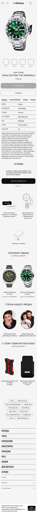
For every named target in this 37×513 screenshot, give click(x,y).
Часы (4, 435)
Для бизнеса (8, 466)
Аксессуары (7, 446)
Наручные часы (23, 116)
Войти (17, 186)
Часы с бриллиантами (12, 415)
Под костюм (24, 411)
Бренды (5, 430)
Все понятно (31, 508)
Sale (4, 456)
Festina (20, 104)
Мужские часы (22, 401)
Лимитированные (22, 418)
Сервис (5, 471)
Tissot (12, 401)
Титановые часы (13, 408)
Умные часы (28, 404)
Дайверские (27, 415)
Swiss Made (25, 408)
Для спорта (12, 411)
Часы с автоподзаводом (13, 404)
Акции (5, 461)
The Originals (22, 108)
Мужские (21, 121)
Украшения (7, 441)
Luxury (11, 418)
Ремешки (6, 451)
